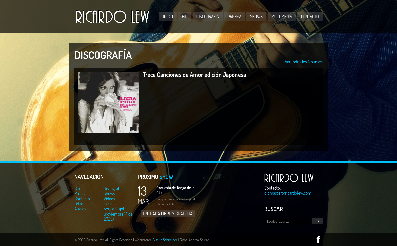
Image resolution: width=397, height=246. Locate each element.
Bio (184, 16)
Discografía (207, 16)
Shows (256, 16)
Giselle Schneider (165, 239)
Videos (109, 198)
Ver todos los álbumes (304, 61)
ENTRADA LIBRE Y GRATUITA (168, 213)
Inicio (168, 16)
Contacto (310, 16)
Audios (80, 208)
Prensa (234, 16)
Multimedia (281, 16)
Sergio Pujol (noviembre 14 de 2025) (118, 214)
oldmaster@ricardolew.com (287, 193)
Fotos (79, 203)
